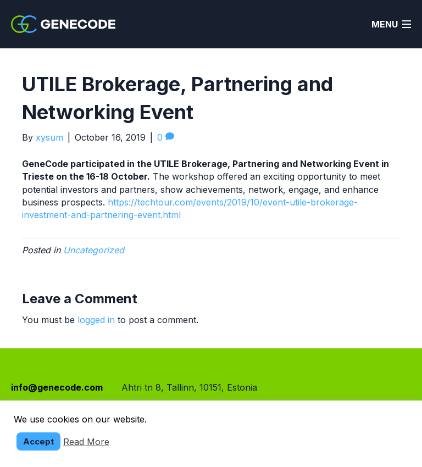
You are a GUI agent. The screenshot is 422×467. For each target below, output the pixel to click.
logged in (96, 319)
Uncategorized (93, 249)
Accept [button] (38, 441)
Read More (86, 442)
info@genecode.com (57, 387)
